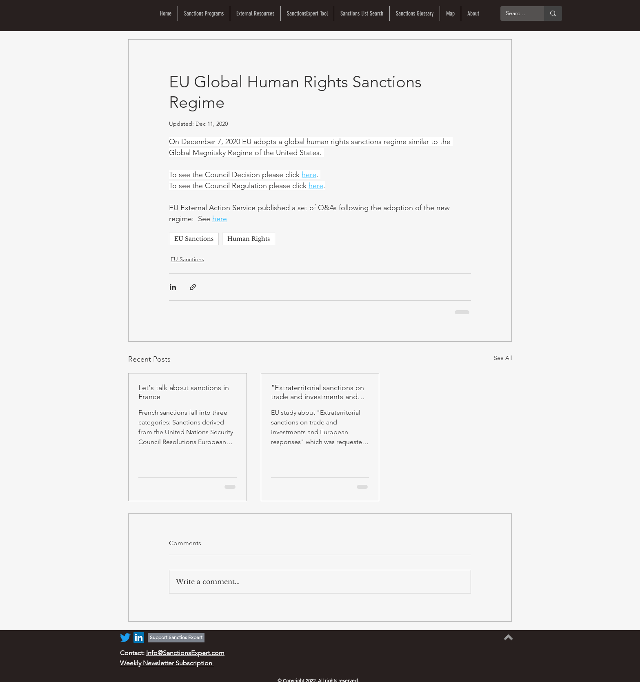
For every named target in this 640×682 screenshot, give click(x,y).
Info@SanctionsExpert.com (185, 653)
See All (503, 358)
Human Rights (248, 238)
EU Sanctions (193, 238)
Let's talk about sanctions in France (183, 392)
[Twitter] (125, 637)
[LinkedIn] (138, 637)
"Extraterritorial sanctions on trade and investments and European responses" (317, 392)
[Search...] (516, 13)
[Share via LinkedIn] (173, 287)
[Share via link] (193, 287)
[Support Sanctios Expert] (176, 637)
